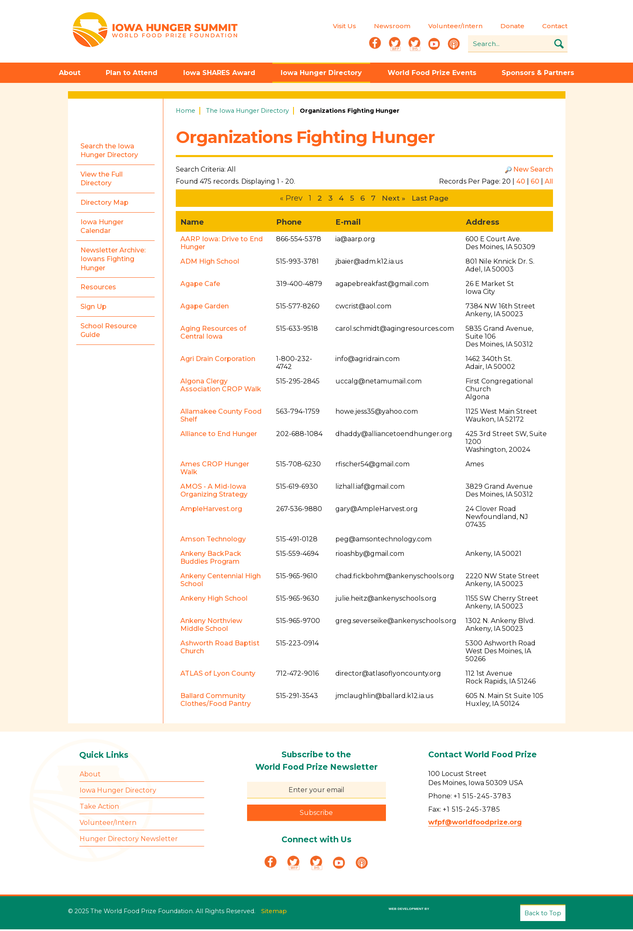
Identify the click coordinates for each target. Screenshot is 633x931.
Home (185, 112)
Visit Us (344, 27)
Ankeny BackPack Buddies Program (210, 559)
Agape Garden (204, 308)
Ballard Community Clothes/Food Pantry (215, 702)
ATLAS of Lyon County (217, 675)
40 (520, 183)
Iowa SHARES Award (219, 74)
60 (535, 183)
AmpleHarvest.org (211, 511)
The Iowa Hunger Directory (247, 112)
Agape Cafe (200, 286)
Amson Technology (213, 541)
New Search (533, 171)
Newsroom (392, 27)
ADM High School (209, 263)
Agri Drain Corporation (217, 361)
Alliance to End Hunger (218, 436)
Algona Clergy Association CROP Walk (220, 387)
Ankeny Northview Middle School (211, 627)
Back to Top (542, 915)
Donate (512, 27)
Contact (555, 27)
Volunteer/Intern (455, 27)
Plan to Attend (132, 74)
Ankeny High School (213, 600)
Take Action (99, 808)
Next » (393, 199)
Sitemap (274, 912)
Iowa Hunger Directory (321, 74)
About (69, 74)
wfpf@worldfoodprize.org (475, 824)
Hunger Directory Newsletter (129, 841)
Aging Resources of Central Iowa (213, 334)
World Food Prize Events (432, 74)
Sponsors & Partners (538, 74)
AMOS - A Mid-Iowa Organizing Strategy (213, 492)
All (549, 183)
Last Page (431, 199)
